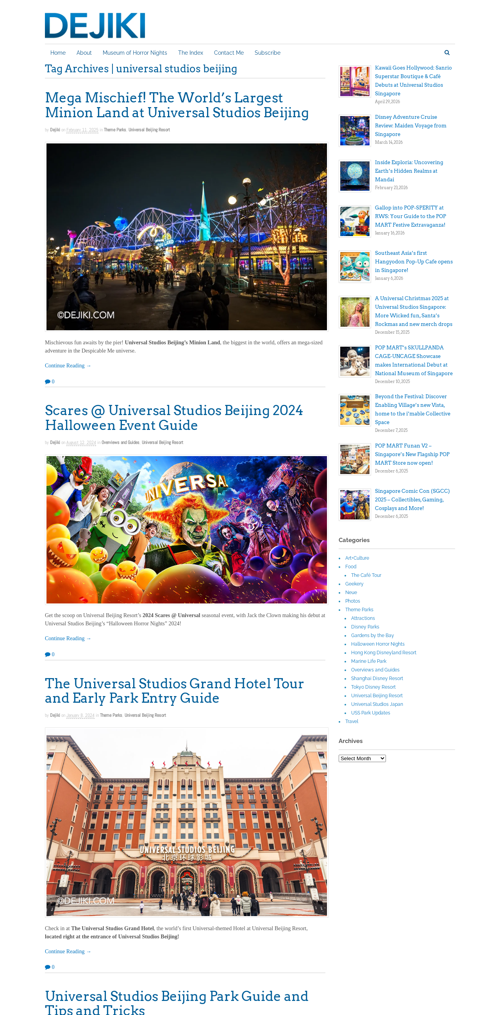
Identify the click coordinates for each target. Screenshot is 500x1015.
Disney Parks (365, 627)
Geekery (354, 584)
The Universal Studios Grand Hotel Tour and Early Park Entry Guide (174, 690)
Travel (351, 721)
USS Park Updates (370, 713)
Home (58, 53)
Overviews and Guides (120, 442)
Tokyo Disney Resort (373, 687)
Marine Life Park (368, 661)
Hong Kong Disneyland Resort (383, 652)
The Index (190, 53)
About (84, 53)
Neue (351, 592)
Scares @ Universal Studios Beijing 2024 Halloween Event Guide (174, 417)
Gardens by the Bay (372, 635)
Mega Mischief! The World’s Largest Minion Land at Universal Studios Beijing (177, 105)
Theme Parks (115, 130)
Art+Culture (357, 558)
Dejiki (55, 130)
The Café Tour (366, 575)
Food (350, 566)
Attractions (363, 618)
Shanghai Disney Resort (377, 678)
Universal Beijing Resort (149, 130)
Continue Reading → (68, 366)
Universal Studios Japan (377, 704)
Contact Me (229, 53)
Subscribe (267, 53)
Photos (352, 601)
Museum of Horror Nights (135, 53)
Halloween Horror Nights (378, 644)
